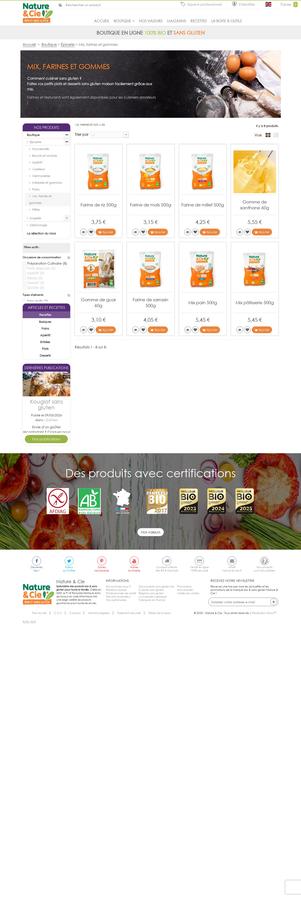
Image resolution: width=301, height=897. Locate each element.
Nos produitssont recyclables (264, 841)
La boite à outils (226, 21)
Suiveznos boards (101, 841)
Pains (36, 189)
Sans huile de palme (46, 310)
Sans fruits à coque (45, 342)
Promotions (184, 859)
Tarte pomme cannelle (46, 649)
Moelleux (38, 169)
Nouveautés (40, 149)
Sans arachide (41, 351)
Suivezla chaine (134, 841)
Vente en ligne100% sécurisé (199, 841)
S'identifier (247, 4)
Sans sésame (40, 365)
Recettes (199, 21)
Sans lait (36, 333)
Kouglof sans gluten (46, 561)
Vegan (35, 315)
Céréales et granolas (47, 182)
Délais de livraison (159, 885)
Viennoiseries (41, 176)
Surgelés (35, 218)
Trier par (81, 134)
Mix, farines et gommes (40, 199)
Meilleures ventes (188, 865)
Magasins (176, 21)
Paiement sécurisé (129, 885)
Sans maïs (37, 301)
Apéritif (37, 162)
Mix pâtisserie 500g (255, 302)
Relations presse (116, 862)
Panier (289, 4)
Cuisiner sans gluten (151, 862)
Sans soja (37, 346)
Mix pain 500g (202, 302)
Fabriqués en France (152, 872)
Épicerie (35, 142)
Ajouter (105, 232)
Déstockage (38, 225)
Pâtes (36, 209)
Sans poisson (40, 374)
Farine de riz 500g (98, 204)
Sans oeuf (37, 337)
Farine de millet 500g (202, 204)
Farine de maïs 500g (150, 204)
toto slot (29, 894)
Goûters (51, 577)
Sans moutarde (42, 360)
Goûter (35, 287)
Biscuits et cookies (44, 155)
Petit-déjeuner (41, 268)
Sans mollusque (42, 379)
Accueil (101, 21)
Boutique (122, 21)
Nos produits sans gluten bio (156, 859)
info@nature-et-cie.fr (232, 841)
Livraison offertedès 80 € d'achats (167, 841)
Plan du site (39, 885)
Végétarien (39, 319)
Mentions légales (99, 885)
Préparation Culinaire (47, 263)
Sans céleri (38, 356)
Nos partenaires (116, 872)
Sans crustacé (41, 383)
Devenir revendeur (118, 869)
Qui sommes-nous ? (118, 859)
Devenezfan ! (36, 841)
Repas (35, 278)
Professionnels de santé (121, 865)
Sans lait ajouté (42, 305)
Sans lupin (37, 370)
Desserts (51, 664)
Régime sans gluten (151, 865)
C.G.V (58, 885)
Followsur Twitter (69, 841)
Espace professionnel (204, 4)
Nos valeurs (151, 21)
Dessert (35, 282)
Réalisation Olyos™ (264, 885)
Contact (74, 885)
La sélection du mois (41, 233)
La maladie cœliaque (153, 869)
